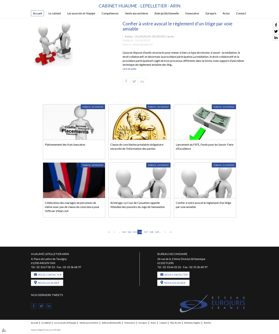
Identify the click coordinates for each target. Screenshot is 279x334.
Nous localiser (48, 282)
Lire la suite (129, 68)
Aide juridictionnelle (166, 13)
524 (129, 232)
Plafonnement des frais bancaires (65, 144)
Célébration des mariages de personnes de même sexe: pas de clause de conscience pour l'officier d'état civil (72, 207)
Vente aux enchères (136, 13)
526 (140, 232)
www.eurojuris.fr (143, 44)
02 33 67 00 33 (45, 267)
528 (151, 232)
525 (134, 232)
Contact (241, 13)
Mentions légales (192, 323)
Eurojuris (211, 13)
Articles (207, 323)
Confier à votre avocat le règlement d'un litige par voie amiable (203, 204)
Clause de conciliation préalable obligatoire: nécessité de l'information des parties (137, 146)
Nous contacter (49, 274)
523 (123, 232)
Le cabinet (54, 13)
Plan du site (175, 323)
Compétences (110, 13)
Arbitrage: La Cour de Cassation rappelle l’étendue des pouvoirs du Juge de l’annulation (137, 204)
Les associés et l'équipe (81, 13)
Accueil (37, 13)
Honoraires (192, 13)
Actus (226, 13)
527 (145, 232)
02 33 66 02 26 (172, 267)
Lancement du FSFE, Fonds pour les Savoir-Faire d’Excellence (204, 146)
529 (156, 232)
